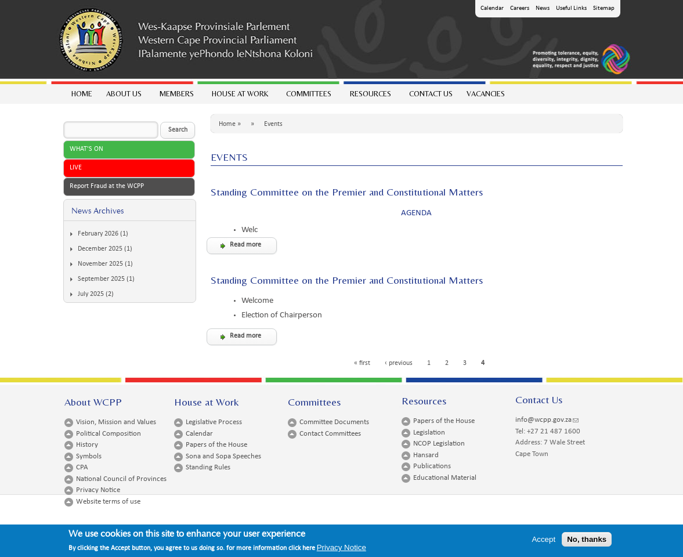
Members (176, 96)
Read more (245, 244)
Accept (543, 541)
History (87, 445)
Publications (432, 466)
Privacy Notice (98, 490)
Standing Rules (208, 467)
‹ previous (399, 363)
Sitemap (604, 8)
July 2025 (91, 294)
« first (362, 363)
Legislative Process (214, 422)
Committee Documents (334, 422)
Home (81, 93)
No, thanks (586, 541)
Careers (519, 8)
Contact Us (431, 93)
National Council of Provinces (121, 479)
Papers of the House (216, 445)
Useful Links (571, 8)
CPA (82, 467)
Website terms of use (108, 501)
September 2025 (101, 279)
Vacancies (486, 93)
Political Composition (108, 433)
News (543, 8)
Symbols (89, 456)
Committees (308, 96)
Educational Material (444, 478)
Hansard (426, 455)
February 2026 (98, 233)
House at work (239, 96)
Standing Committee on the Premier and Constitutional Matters (347, 192)
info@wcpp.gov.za (547, 420)
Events (273, 124)
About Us (123, 96)
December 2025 (100, 248)
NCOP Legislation (439, 443)
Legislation (429, 432)
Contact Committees (330, 433)
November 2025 (100, 264)
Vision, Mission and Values (116, 422)
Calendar (492, 8)
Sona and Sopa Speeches (223, 456)
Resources (370, 96)
